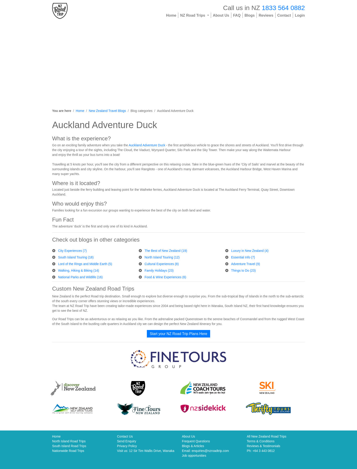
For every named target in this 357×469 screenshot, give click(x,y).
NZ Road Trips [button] (193, 15)
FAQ (237, 15)
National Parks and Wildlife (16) (80, 277)
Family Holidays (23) (159, 270)
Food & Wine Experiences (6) (165, 277)
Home (171, 15)
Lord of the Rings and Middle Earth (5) (85, 264)
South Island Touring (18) (76, 257)
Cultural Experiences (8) (162, 264)
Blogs (250, 15)
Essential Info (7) (243, 257)
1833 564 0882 (283, 7)
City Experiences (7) (72, 251)
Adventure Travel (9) (245, 264)
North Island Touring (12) (162, 257)
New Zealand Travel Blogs (107, 111)
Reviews (266, 15)
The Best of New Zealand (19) (166, 251)
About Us (221, 15)
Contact (284, 15)
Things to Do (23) (243, 270)
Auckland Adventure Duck (147, 145)
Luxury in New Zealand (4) (249, 251)
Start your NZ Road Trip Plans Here (178, 334)
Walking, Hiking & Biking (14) (78, 270)
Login (300, 15)
